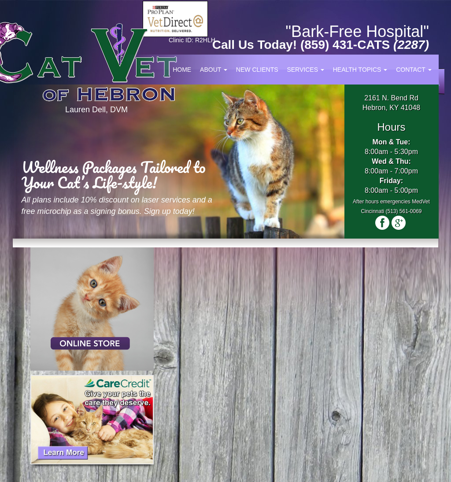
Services (305, 69)
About (213, 69)
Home (182, 69)
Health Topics (360, 69)
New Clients (257, 69)
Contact (413, 69)
